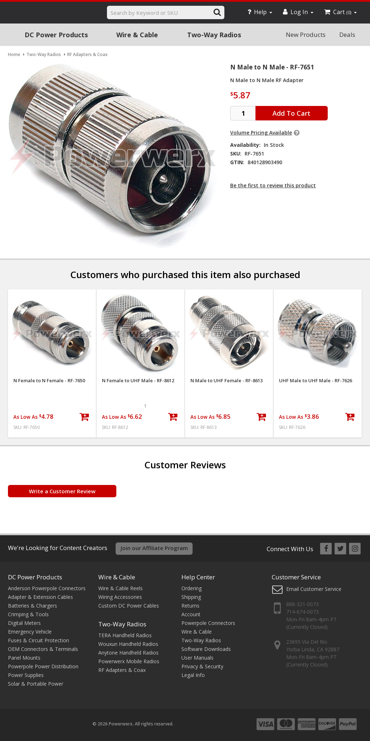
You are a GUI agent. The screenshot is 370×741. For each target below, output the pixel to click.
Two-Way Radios (214, 34)
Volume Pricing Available (261, 132)
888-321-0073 (302, 604)
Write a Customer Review (62, 491)
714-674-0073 (302, 611)
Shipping (191, 596)
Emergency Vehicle (30, 631)
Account (191, 614)
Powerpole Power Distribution (43, 666)
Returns (190, 605)
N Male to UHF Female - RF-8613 (226, 381)
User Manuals (197, 657)
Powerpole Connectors (208, 622)
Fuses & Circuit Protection (38, 640)
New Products (306, 34)
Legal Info (193, 675)
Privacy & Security (202, 666)
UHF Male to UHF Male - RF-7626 (315, 381)
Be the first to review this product (273, 185)
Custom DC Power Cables (128, 605)
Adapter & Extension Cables (40, 596)
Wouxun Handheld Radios (128, 643)
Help (260, 12)
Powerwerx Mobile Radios (128, 661)
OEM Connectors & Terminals (43, 649)
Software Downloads (206, 649)
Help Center (198, 577)
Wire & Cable (137, 34)
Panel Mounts (24, 657)
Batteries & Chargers (32, 605)
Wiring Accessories (120, 596)
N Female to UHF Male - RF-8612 (138, 381)
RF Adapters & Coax (122, 670)
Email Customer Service (313, 588)
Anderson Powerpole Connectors (47, 588)
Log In (298, 12)
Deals (347, 34)
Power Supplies (26, 675)
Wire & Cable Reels (120, 588)
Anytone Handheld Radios (128, 652)
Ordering (191, 588)
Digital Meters (24, 622)
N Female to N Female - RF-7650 (49, 381)
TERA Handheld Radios (125, 635)
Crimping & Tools (28, 614)
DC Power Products (56, 34)
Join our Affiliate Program (154, 548)
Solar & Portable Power (35, 683)
